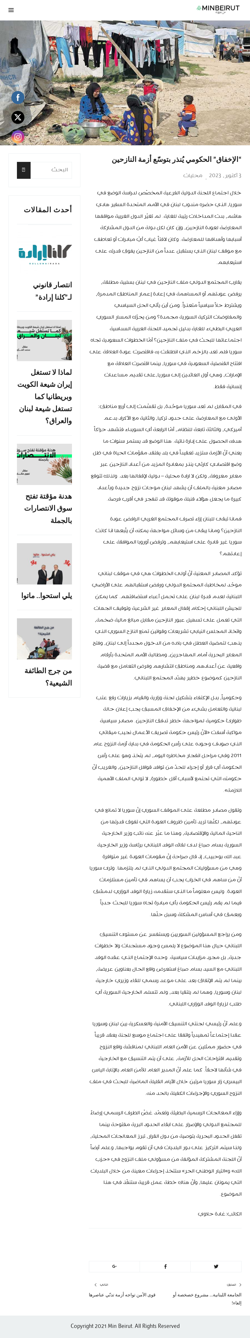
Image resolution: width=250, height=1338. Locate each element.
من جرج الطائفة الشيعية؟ (48, 676)
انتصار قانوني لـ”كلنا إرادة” (52, 291)
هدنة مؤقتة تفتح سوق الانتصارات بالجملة (48, 508)
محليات (192, 175)
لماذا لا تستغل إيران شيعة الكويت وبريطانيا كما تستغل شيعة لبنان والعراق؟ (44, 397)
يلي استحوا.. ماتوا (46, 595)
